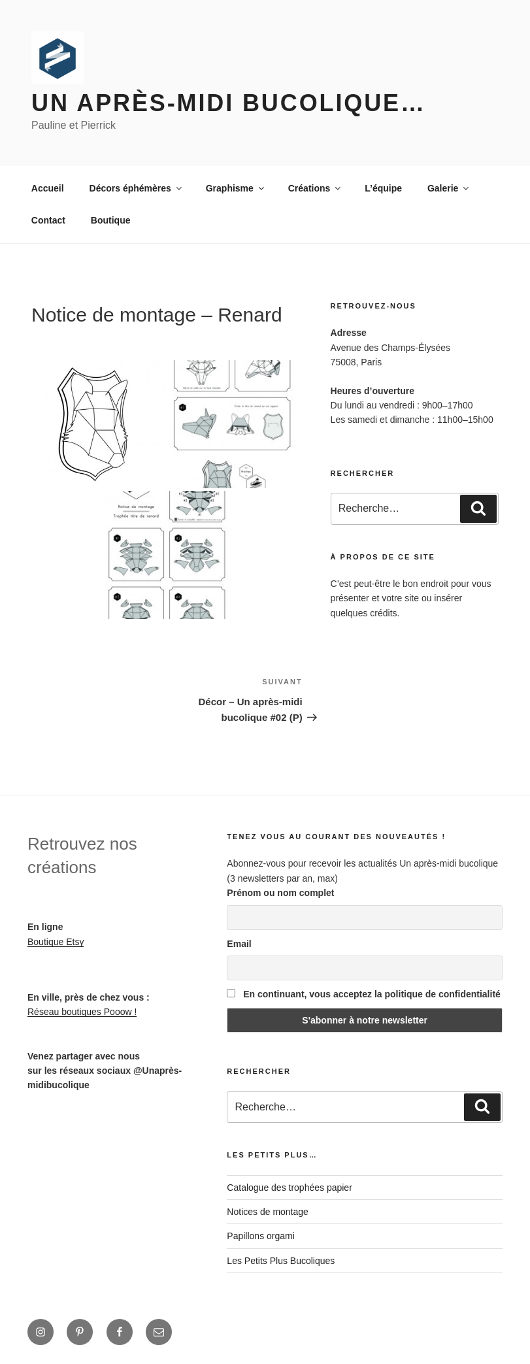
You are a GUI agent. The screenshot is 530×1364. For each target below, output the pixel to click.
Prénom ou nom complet (280, 893)
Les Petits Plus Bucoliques (281, 1261)
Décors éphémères (137, 188)
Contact (48, 220)
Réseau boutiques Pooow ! (82, 1011)
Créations (315, 188)
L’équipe (383, 188)
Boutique (111, 220)
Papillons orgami (261, 1236)
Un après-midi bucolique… (228, 103)
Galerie (449, 188)
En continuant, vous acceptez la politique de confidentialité (364, 994)
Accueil (47, 188)
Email (239, 944)
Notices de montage (267, 1211)
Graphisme (236, 188)
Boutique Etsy (55, 942)
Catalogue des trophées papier (289, 1187)
